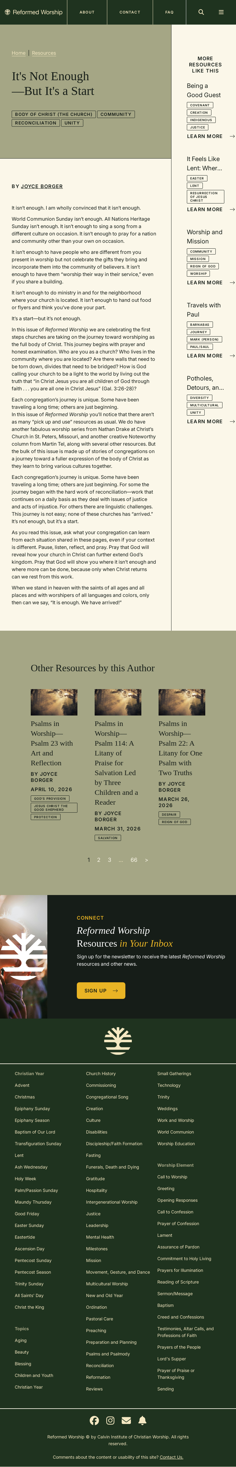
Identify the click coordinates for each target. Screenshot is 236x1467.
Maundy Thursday (33, 1202)
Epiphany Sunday (32, 1108)
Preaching (96, 1330)
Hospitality (96, 1190)
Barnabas (200, 324)
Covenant (200, 105)
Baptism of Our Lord (35, 1131)
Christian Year (29, 1387)
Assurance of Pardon (178, 1246)
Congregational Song (107, 1096)
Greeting (166, 1188)
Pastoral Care (99, 1318)
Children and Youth (34, 1375)
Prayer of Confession (178, 1223)
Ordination (96, 1307)
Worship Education (176, 1143)
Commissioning (101, 1085)
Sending (165, 1388)
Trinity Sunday (29, 1283)
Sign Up (101, 991)
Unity (72, 122)
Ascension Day (30, 1248)
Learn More (205, 136)
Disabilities (96, 1131)
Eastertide (25, 1237)
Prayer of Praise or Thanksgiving (176, 1374)
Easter (197, 178)
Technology (169, 1085)
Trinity (163, 1096)
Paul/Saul (200, 347)
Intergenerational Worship (112, 1202)
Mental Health (100, 1237)
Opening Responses (177, 1200)
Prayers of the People (179, 1347)
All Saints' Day (29, 1295)
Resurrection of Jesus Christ (204, 196)
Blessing (23, 1363)
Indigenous (201, 120)
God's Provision (50, 798)
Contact (130, 12)
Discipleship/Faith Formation (114, 1143)
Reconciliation (36, 122)
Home (19, 53)
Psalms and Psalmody (108, 1353)
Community (116, 114)
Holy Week (25, 1178)
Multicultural (204, 405)
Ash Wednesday (31, 1166)
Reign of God (203, 266)
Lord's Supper (171, 1358)
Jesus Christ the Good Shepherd (51, 807)
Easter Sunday (29, 1225)
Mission (198, 259)
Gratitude (95, 1178)
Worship (198, 273)
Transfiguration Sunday (38, 1143)
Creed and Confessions (180, 1316)
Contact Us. (171, 1457)
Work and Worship (175, 1120)
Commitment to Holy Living (184, 1258)
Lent (194, 185)
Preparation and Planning (111, 1342)
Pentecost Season (33, 1272)
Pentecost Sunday (33, 1260)
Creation (199, 112)
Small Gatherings (174, 1073)
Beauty (22, 1352)
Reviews (94, 1388)
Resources (44, 53)
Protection (45, 817)
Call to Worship (172, 1176)
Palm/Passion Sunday (36, 1190)
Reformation (98, 1377)
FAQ (169, 12)
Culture (93, 1120)
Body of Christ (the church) (53, 114)
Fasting (93, 1155)
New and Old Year (104, 1295)
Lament (164, 1235)
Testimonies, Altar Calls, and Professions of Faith (185, 1332)
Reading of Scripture (178, 1281)
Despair (169, 814)
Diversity (199, 398)
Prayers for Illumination (180, 1270)
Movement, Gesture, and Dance (118, 1272)
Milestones (97, 1248)
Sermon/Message (175, 1293)
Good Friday (27, 1213)
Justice (197, 127)
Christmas (25, 1096)
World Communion (175, 1131)
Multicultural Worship (107, 1283)
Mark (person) (204, 339)
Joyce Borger (42, 186)
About (87, 12)
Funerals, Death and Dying (112, 1166)
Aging (21, 1340)
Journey (198, 332)
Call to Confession (175, 1211)
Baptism (165, 1305)
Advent (22, 1085)
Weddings (167, 1108)
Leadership (97, 1225)
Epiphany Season (32, 1120)
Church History (101, 1073)
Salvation (108, 838)
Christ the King (29, 1307)
